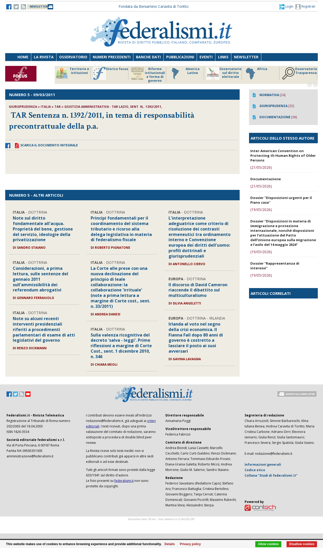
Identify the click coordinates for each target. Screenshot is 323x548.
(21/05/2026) (261, 167)
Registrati (305, 6)
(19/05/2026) (261, 209)
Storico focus (110, 73)
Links (223, 56)
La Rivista (44, 56)
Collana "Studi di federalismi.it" (271, 475)
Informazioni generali (263, 464)
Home (22, 56)
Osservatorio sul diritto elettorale (223, 73)
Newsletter (246, 56)
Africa (255, 73)
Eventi (206, 56)
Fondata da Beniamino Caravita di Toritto (154, 6)
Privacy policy (190, 544)
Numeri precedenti (112, 56)
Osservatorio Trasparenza (299, 73)
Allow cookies (268, 544)
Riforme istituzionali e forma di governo (148, 75)
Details (170, 544)
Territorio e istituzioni (72, 73)
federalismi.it (124, 480)
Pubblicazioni (180, 56)
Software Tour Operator (161, 525)
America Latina (184, 73)
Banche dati (148, 56)
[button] (286, 6)
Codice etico (255, 470)
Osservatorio (73, 56)
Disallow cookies (301, 544)
